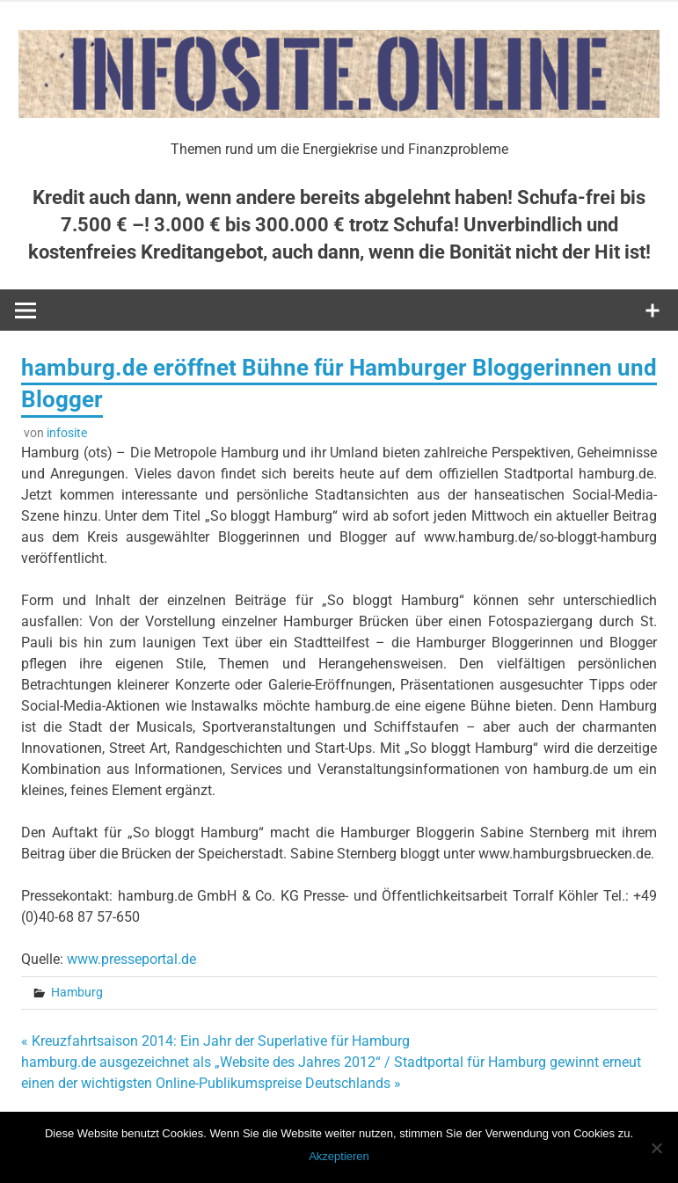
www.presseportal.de (131, 959)
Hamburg (77, 992)
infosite (67, 433)
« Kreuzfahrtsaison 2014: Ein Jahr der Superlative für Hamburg (215, 1041)
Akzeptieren (339, 1156)
